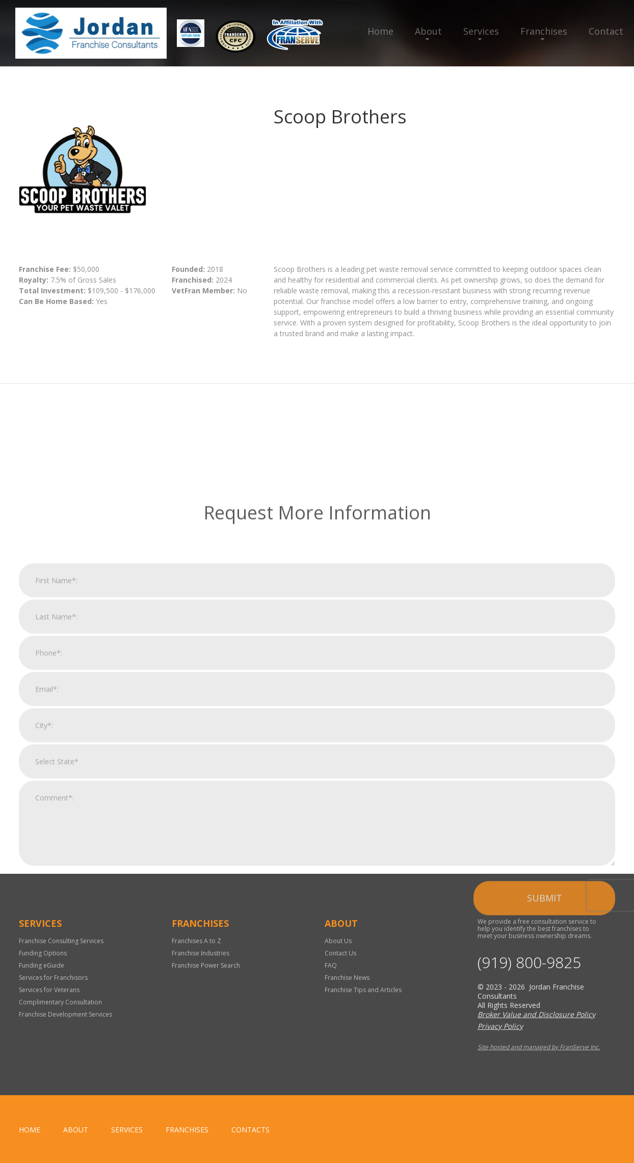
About (428, 31)
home (29, 1129)
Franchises (543, 31)
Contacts (250, 1129)
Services (481, 31)
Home (380, 31)
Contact (606, 31)
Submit (544, 1032)
